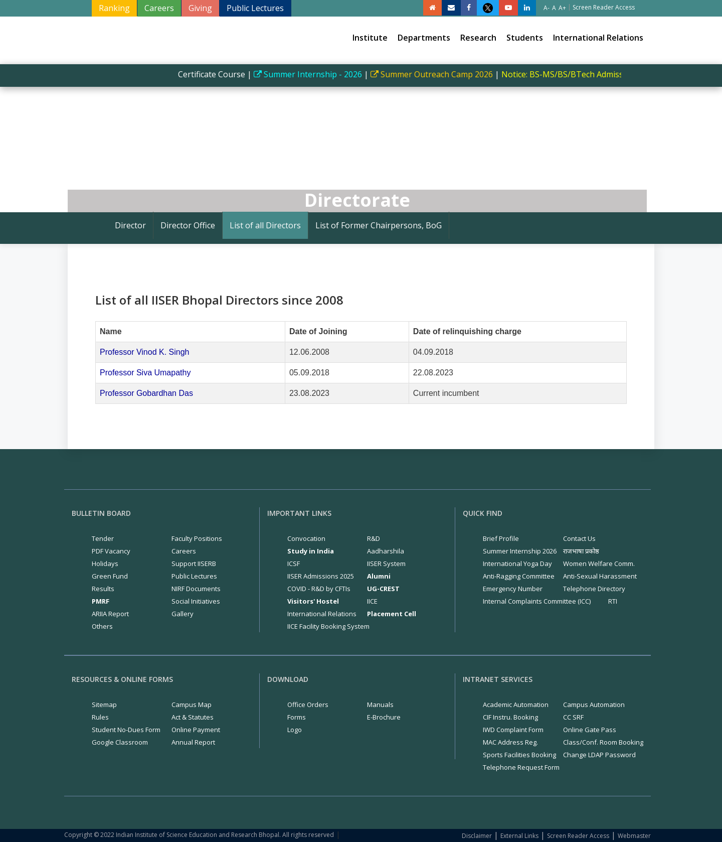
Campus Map (191, 704)
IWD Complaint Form (513, 729)
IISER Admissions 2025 (320, 576)
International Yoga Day (517, 563)
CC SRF (573, 717)
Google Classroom (120, 742)
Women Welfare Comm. (599, 563)
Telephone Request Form (521, 767)
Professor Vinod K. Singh (144, 352)
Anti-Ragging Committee (519, 576)
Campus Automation (594, 704)
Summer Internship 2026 (520, 550)
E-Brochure (384, 717)
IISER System (386, 563)
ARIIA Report (110, 613)
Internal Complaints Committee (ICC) (537, 601)
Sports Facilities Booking (519, 754)
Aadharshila (385, 550)
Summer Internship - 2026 (315, 74)
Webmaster (634, 835)
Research (478, 37)
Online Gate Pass (589, 729)
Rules (100, 717)
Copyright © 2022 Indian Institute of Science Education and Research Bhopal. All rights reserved (199, 834)
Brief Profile (501, 538)
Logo (294, 729)
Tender (103, 538)
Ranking (114, 8)
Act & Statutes (192, 717)
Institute (370, 37)
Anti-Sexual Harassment (600, 576)
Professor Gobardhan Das (146, 393)
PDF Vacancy (111, 550)
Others (102, 626)
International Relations (598, 37)
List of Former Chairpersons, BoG (378, 225)
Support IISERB (193, 563)
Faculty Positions (196, 538)
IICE (372, 601)
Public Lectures (255, 8)
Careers (159, 8)
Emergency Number (513, 588)
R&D (373, 538)
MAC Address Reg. (510, 742)
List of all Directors (265, 225)
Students (524, 37)
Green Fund (110, 576)
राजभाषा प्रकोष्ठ (581, 550)
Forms (296, 717)
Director (130, 225)
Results (103, 588)
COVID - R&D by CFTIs (318, 588)
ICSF (293, 563)
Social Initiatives (195, 601)
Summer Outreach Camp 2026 (439, 74)
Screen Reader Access (578, 835)
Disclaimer (477, 835)
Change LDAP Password (599, 754)
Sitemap (104, 704)
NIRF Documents (196, 588)
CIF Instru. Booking (510, 717)
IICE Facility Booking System (328, 626)
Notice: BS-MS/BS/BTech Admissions (577, 74)
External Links (519, 835)
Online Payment (195, 729)
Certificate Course (217, 74)
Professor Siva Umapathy (145, 372)
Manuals (380, 704)
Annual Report (193, 742)
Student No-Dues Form (126, 729)
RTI (612, 601)
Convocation (306, 538)
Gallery (182, 613)
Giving (200, 8)
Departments (424, 37)
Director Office (187, 225)
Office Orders (307, 704)
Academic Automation (516, 704)
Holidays (105, 563)
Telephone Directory (594, 588)
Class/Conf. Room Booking (603, 742)
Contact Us (579, 538)
